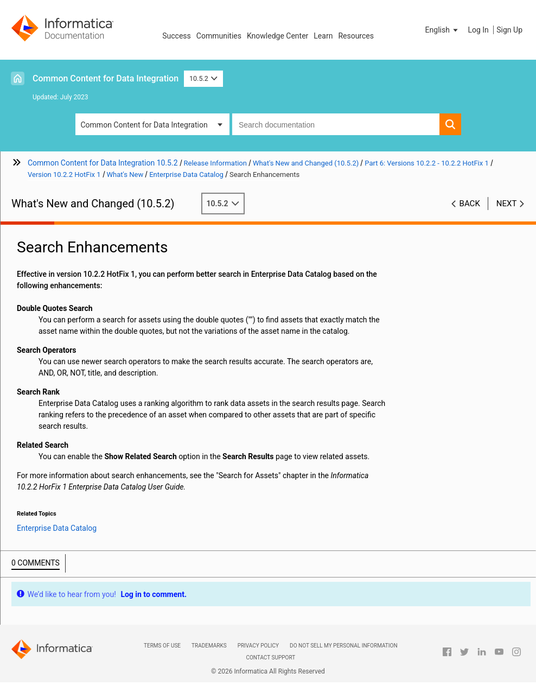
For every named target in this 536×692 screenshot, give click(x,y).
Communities (218, 35)
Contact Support (270, 658)
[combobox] (335, 124)
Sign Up (509, 30)
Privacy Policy (258, 646)
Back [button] (470, 203)
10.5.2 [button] (203, 78)
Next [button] (506, 203)
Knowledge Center (277, 35)
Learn (323, 35)
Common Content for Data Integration (105, 78)
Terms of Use (162, 646)
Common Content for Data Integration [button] (144, 124)
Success (176, 35)
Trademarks (209, 646)
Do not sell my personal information (343, 646)
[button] (443, 30)
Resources (356, 35)
